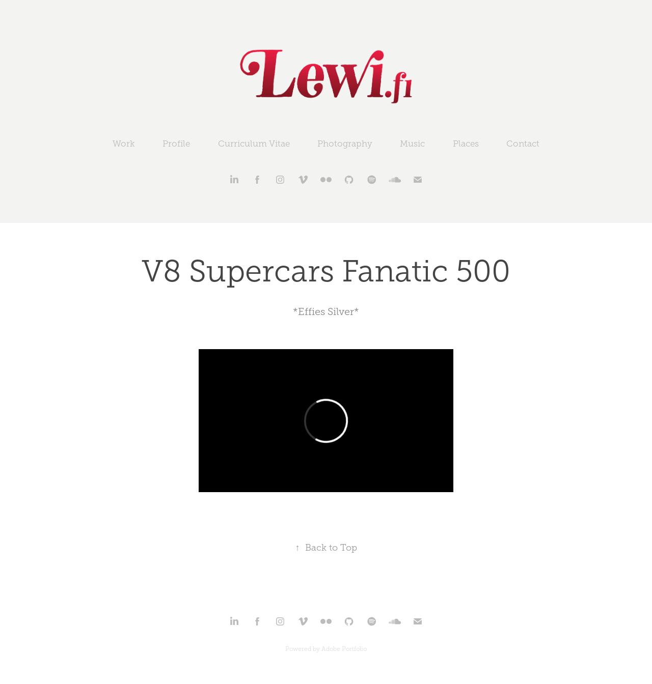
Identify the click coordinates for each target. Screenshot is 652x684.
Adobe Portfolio (344, 648)
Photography (344, 144)
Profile (176, 144)
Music (412, 144)
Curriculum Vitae (254, 144)
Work (124, 144)
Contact (522, 144)
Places (466, 144)
